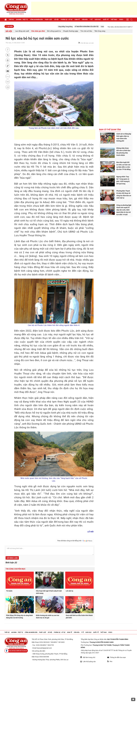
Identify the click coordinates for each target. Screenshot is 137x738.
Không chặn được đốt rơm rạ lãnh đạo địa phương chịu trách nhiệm (123, 151)
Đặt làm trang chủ (87, 657)
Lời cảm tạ (69, 591)
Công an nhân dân (36, 19)
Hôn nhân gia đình (38, 31)
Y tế (91, 19)
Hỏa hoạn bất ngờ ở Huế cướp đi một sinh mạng (49, 592)
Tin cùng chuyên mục (15, 569)
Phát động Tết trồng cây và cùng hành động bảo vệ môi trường (19, 616)
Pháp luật (48, 19)
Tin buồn (9, 591)
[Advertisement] (84, 8)
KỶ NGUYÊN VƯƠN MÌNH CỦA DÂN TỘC (90, 26)
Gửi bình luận (12, 558)
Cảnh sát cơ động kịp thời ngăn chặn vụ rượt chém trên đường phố (123, 137)
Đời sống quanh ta (54, 31)
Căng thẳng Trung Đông (69, 26)
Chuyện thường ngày (70, 31)
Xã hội (56, 19)
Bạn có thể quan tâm (110, 129)
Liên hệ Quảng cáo (88, 661)
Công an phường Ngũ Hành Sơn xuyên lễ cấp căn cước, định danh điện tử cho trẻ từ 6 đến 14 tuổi (123, 209)
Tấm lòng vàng (99, 31)
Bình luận (11, 562)
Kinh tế (77, 19)
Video (121, 19)
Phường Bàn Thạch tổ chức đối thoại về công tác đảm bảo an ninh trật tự (123, 194)
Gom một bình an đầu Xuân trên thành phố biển (79, 616)
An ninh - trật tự (22, 19)
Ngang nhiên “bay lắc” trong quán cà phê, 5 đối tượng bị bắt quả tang (123, 180)
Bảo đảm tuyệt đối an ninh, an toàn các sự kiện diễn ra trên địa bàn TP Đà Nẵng (123, 165)
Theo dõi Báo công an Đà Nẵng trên (74, 541)
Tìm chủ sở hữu (86, 31)
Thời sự (11, 19)
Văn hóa (85, 19)
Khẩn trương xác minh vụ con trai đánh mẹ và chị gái (47, 616)
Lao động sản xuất (22, 31)
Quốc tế (105, 19)
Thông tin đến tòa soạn (116, 657)
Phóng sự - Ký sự (66, 19)
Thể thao (114, 19)
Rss (109, 661)
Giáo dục (98, 19)
